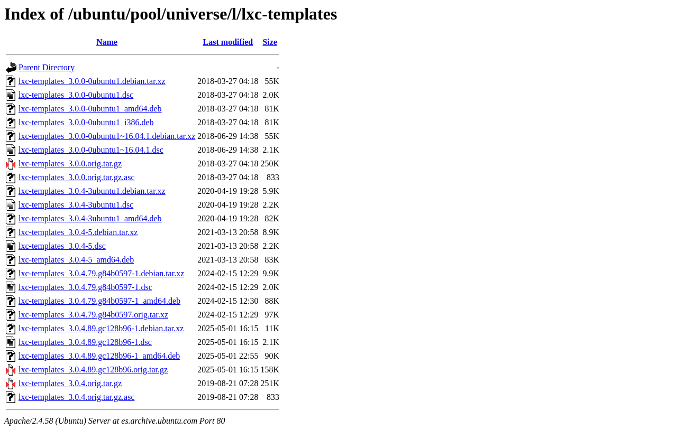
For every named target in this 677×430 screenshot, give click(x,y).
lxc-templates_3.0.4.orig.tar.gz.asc (76, 396)
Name (106, 42)
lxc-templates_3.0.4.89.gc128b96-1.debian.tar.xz (101, 328)
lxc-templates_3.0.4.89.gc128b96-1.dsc (85, 342)
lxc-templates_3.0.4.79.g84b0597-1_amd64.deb (99, 300)
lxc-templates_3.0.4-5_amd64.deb (76, 259)
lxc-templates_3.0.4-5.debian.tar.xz (78, 232)
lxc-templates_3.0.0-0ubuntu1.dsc (76, 94)
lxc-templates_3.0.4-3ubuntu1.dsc (76, 204)
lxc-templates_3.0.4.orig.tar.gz (70, 383)
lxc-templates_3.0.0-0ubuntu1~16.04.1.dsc (91, 149)
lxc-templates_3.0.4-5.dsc (62, 245)
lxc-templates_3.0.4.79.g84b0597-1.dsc (85, 287)
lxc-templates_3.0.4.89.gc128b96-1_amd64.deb (99, 355)
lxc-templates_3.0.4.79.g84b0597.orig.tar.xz (93, 314)
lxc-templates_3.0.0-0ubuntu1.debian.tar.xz (92, 81)
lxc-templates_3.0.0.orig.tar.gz (70, 163)
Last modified (228, 42)
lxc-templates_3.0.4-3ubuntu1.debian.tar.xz (92, 190)
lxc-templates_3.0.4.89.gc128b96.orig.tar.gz (93, 369)
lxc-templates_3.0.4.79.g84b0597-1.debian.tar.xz (101, 273)
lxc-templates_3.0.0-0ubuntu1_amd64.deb (90, 108)
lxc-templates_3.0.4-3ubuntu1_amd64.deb (90, 218)
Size (269, 42)
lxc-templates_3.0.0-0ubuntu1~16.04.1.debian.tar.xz (107, 136)
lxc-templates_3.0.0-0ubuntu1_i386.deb (86, 122)
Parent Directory (47, 67)
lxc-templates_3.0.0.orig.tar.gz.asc (76, 177)
